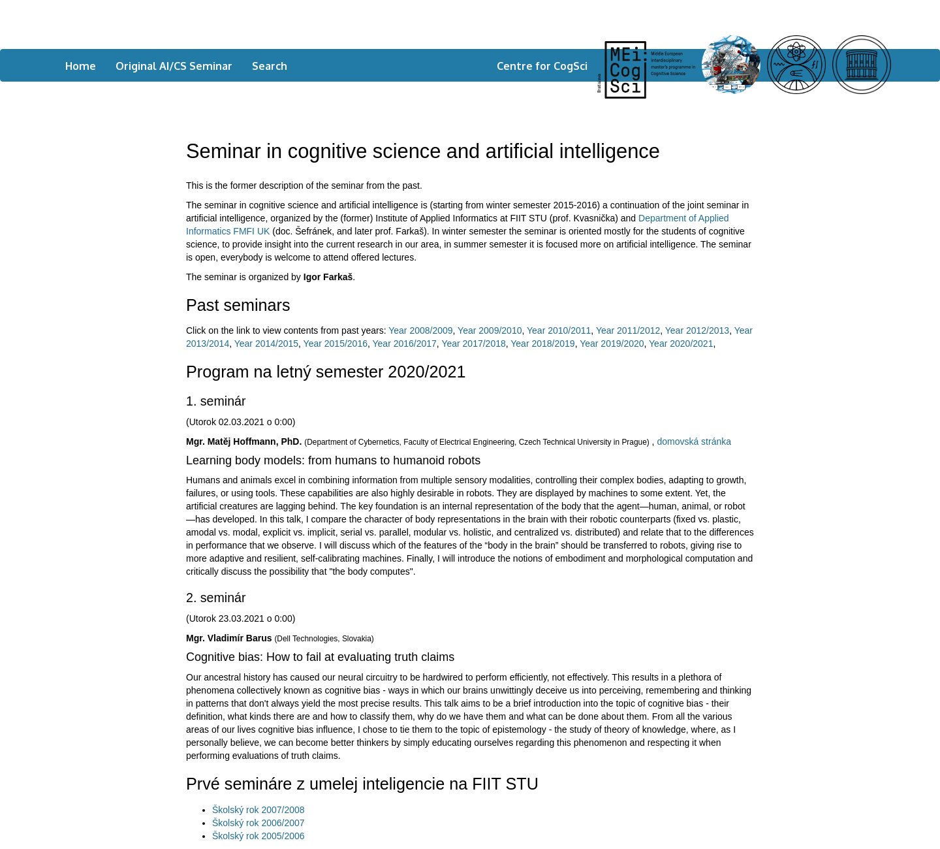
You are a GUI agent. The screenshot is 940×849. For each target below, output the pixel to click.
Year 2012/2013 (697, 330)
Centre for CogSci (542, 65)
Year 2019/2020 (612, 343)
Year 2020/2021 (681, 343)
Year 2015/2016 (336, 343)
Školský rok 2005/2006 (258, 836)
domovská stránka (694, 441)
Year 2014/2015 (266, 343)
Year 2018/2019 (542, 343)
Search (269, 65)
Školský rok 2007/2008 (258, 810)
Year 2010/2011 (559, 330)
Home (80, 65)
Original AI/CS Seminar (174, 65)
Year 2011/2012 (628, 330)
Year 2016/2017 (405, 343)
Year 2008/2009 (420, 330)
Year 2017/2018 (473, 343)
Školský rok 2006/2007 (258, 823)
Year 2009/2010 (490, 330)
